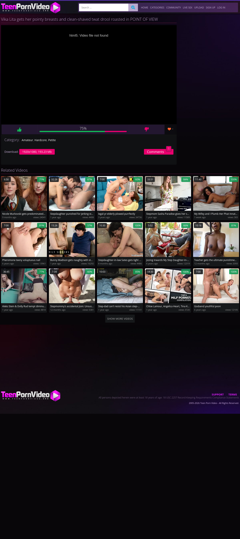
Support (218, 394)
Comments (159, 151)
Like (19, 129)
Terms (232, 394)
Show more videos (120, 318)
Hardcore (40, 140)
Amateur (27, 140)
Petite (52, 140)
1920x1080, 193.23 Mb (37, 152)
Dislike (146, 129)
